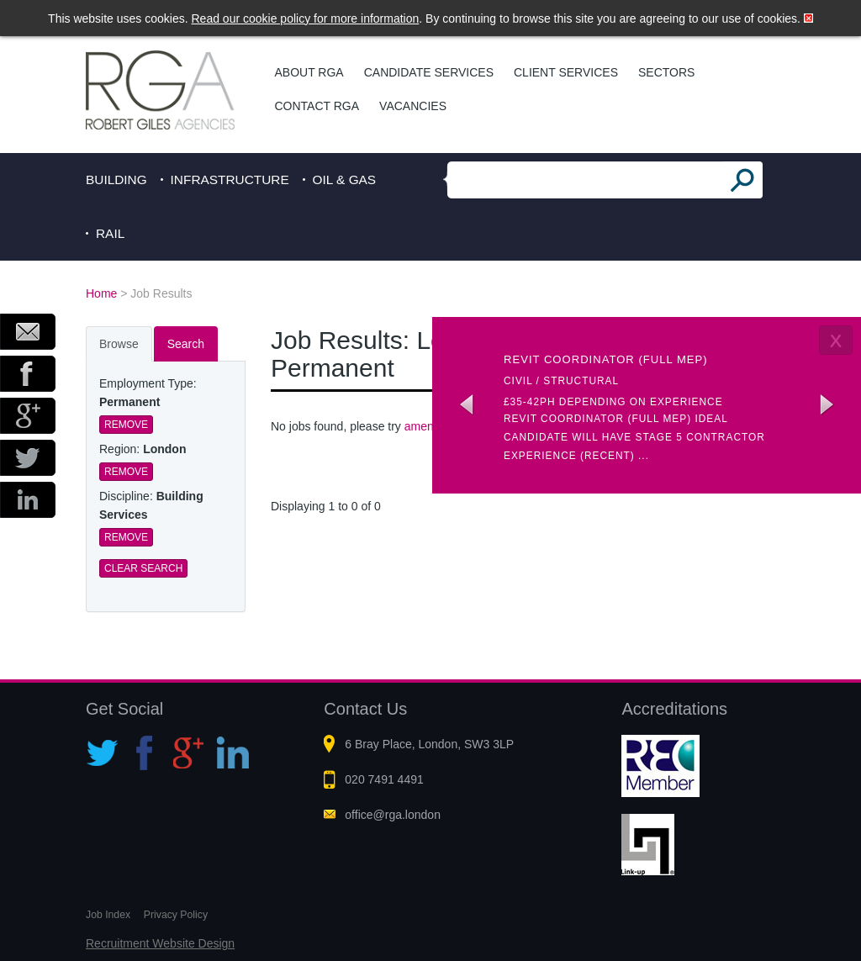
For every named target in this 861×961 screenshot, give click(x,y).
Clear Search (143, 568)
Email (27, 332)
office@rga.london (393, 814)
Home (101, 293)
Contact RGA (317, 106)
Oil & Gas (345, 179)
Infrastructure (230, 179)
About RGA (309, 72)
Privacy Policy (176, 915)
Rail (110, 233)
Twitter (27, 458)
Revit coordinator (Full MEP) (606, 359)
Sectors (666, 72)
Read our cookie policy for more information (306, 18)
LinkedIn (27, 500)
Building (116, 179)
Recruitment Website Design (160, 943)
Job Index (108, 915)
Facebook (27, 374)
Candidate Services (429, 72)
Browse (119, 344)
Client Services (566, 72)
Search (185, 344)
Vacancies (412, 106)
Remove (126, 424)
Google (27, 416)
